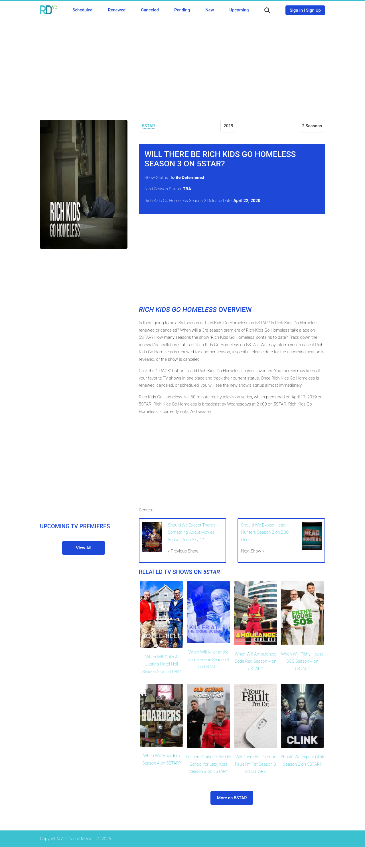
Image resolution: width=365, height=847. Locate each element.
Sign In (296, 10)
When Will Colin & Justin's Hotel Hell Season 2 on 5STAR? (161, 664)
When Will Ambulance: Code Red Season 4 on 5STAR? (255, 661)
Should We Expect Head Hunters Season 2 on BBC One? (265, 532)
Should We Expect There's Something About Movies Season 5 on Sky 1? (192, 532)
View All (83, 547)
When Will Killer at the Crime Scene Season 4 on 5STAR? (209, 659)
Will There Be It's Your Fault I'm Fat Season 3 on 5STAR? (255, 764)
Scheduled (82, 10)
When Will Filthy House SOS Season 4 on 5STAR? (302, 661)
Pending (182, 10)
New (209, 10)
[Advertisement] (182, 66)
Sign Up (313, 10)
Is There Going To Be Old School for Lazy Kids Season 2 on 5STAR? (208, 764)
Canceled (150, 10)
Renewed (116, 10)
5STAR (148, 125)
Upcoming (239, 10)
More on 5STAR (232, 797)
